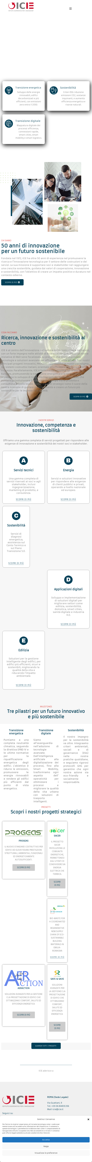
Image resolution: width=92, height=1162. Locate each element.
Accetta (46, 1140)
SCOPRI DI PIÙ (12, 282)
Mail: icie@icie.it (55, 1109)
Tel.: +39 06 (53, 1106)
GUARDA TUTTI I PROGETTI (45, 1046)
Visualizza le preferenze (46, 1153)
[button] (88, 1119)
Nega (46, 1146)
